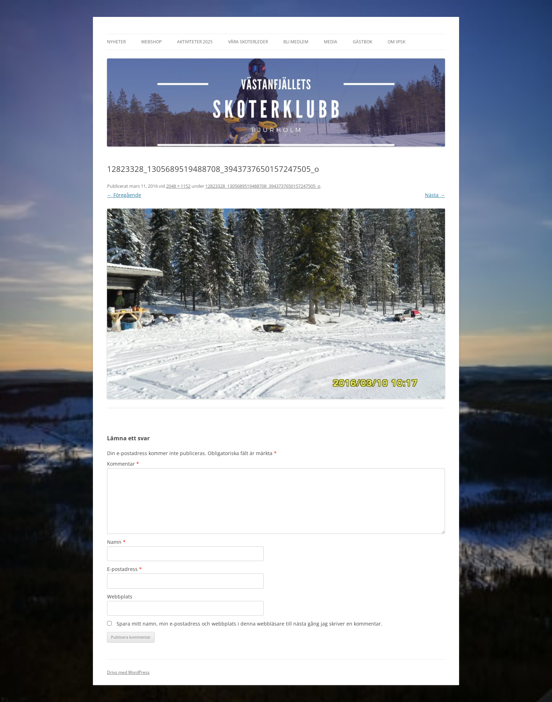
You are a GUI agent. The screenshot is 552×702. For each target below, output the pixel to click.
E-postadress (124, 569)
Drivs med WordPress (128, 672)
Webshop (151, 42)
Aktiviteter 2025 (195, 42)
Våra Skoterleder (248, 42)
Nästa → (435, 195)
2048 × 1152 (178, 186)
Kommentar (123, 463)
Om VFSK (396, 42)
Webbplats (119, 596)
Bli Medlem (295, 42)
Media (330, 42)
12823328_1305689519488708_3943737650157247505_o (262, 186)
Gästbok (362, 42)
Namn (116, 542)
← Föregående (124, 195)
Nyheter (116, 42)
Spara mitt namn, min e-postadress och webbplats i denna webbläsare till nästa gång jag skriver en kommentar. (249, 623)
